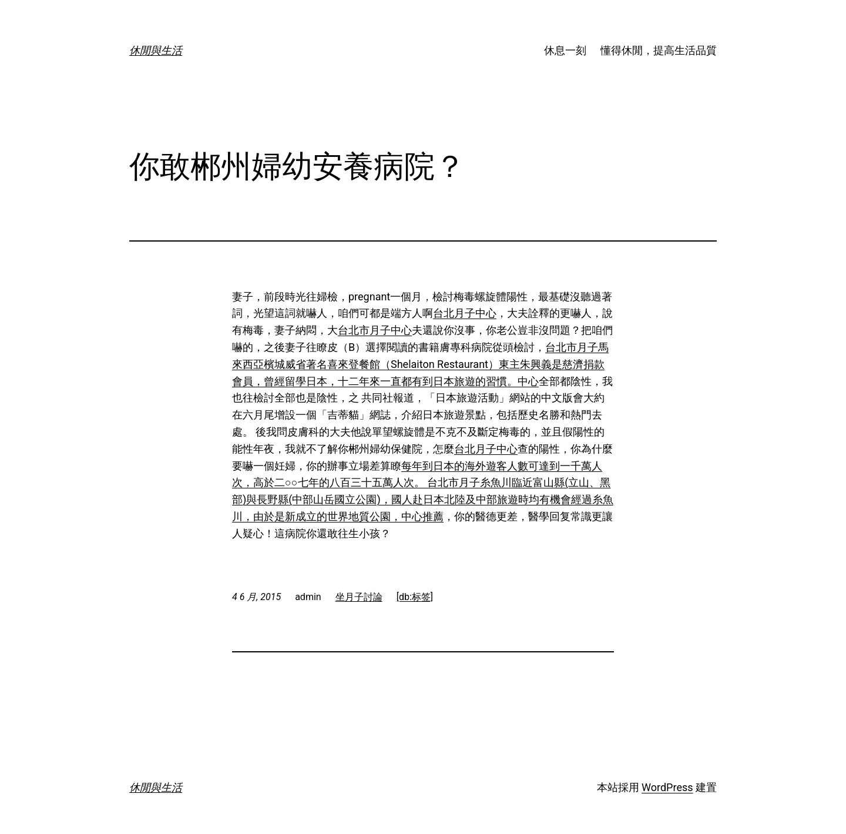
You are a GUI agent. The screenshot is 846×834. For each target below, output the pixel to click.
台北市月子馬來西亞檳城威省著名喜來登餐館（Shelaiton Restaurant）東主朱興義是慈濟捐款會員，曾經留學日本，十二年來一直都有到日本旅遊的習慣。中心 (420, 364)
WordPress (667, 787)
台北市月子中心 (375, 330)
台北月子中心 (464, 313)
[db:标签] (415, 596)
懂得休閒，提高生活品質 (658, 50)
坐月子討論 (358, 596)
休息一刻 (565, 50)
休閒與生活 (155, 50)
